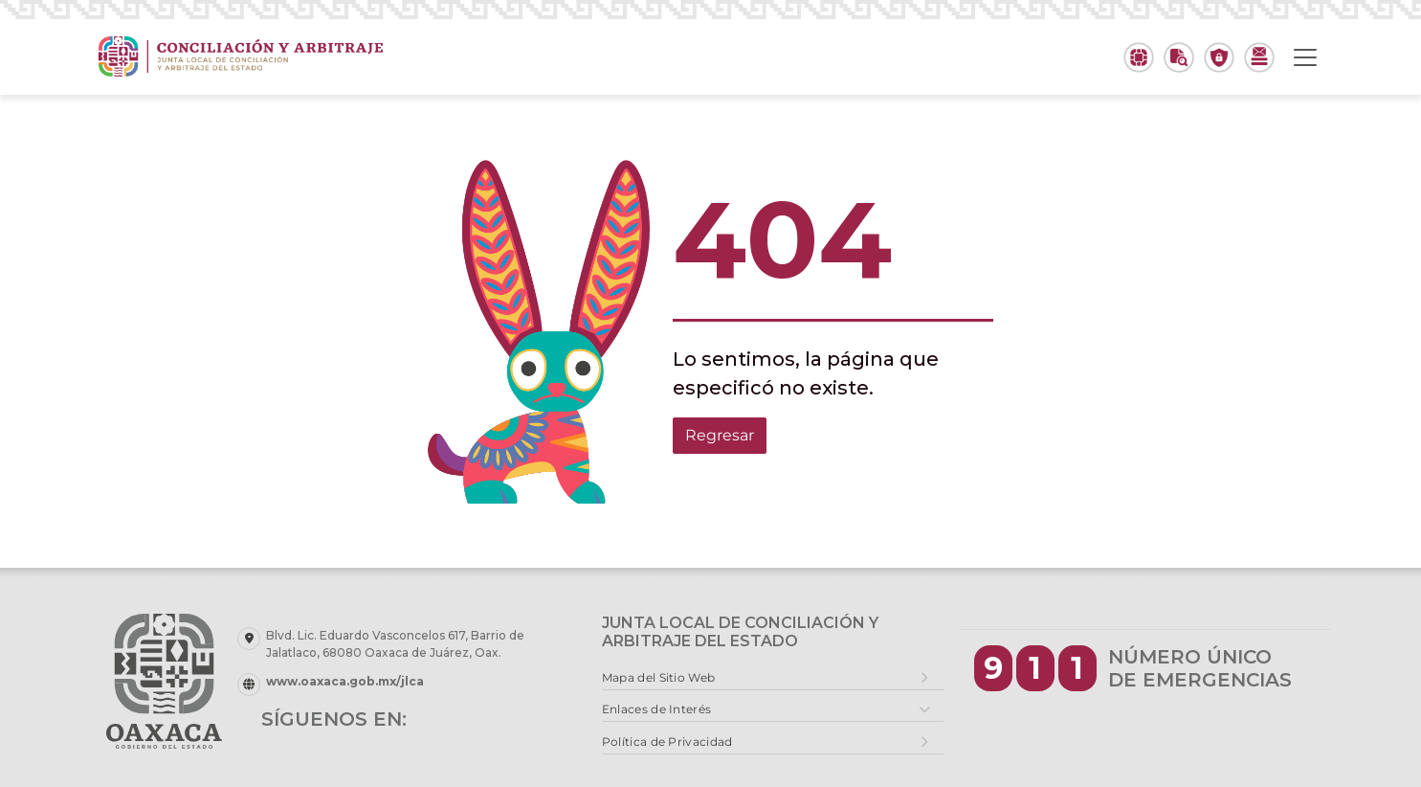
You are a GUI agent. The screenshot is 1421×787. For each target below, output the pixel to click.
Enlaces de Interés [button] (656, 709)
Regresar (719, 435)
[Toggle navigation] (1305, 57)
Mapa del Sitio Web (658, 677)
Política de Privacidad (667, 741)
